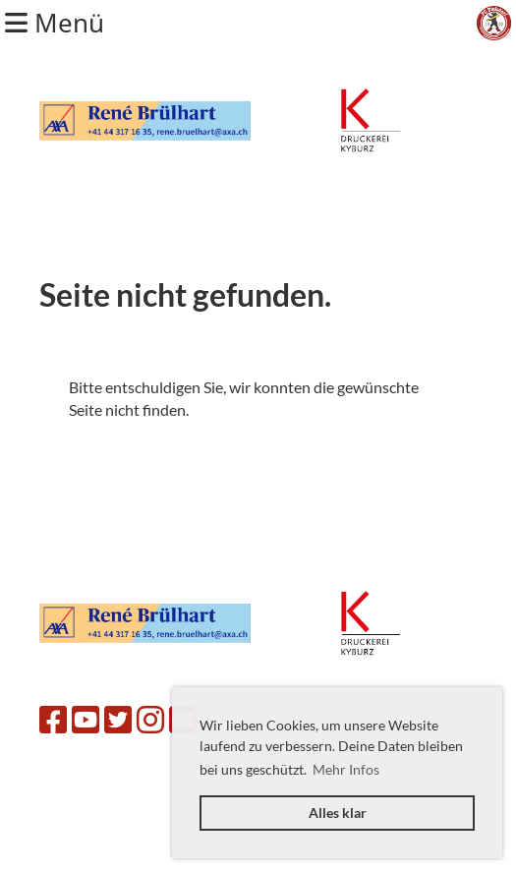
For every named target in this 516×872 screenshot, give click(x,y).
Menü (54, 22)
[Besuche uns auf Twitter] (118, 719)
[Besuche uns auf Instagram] (150, 719)
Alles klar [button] (338, 812)
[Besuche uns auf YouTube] (85, 719)
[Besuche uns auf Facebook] (53, 719)
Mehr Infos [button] (346, 769)
